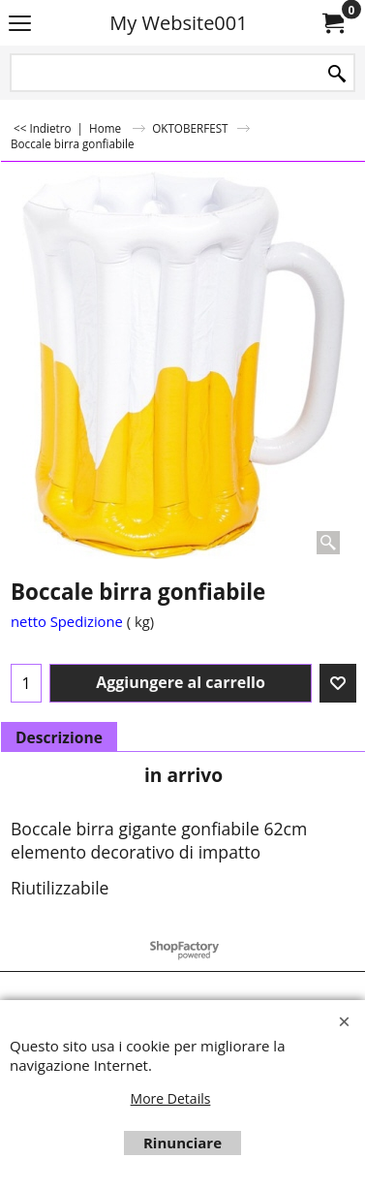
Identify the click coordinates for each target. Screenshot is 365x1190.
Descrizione (59, 737)
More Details (171, 1098)
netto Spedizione (67, 621)
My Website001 (178, 23)
